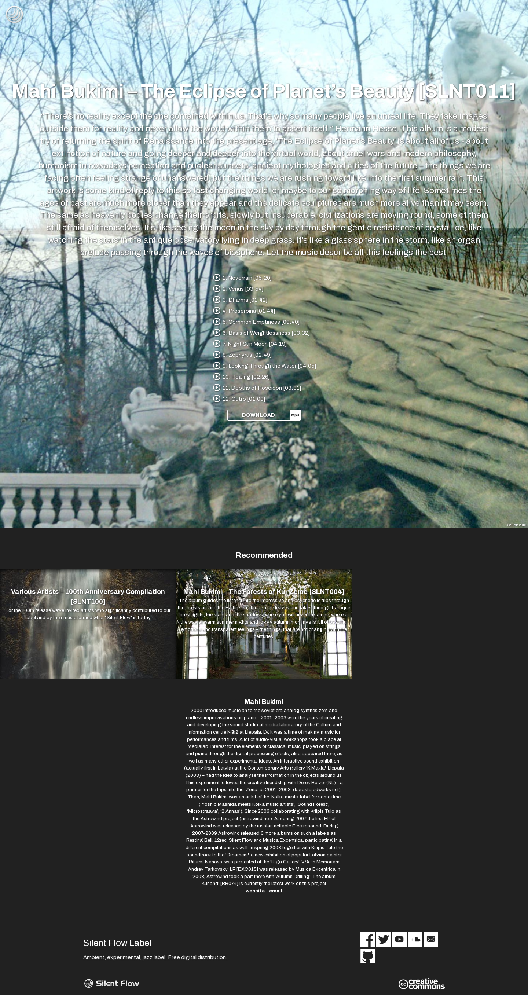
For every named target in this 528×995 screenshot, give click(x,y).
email (275, 891)
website (255, 891)
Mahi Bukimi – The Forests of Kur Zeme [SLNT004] (264, 592)
